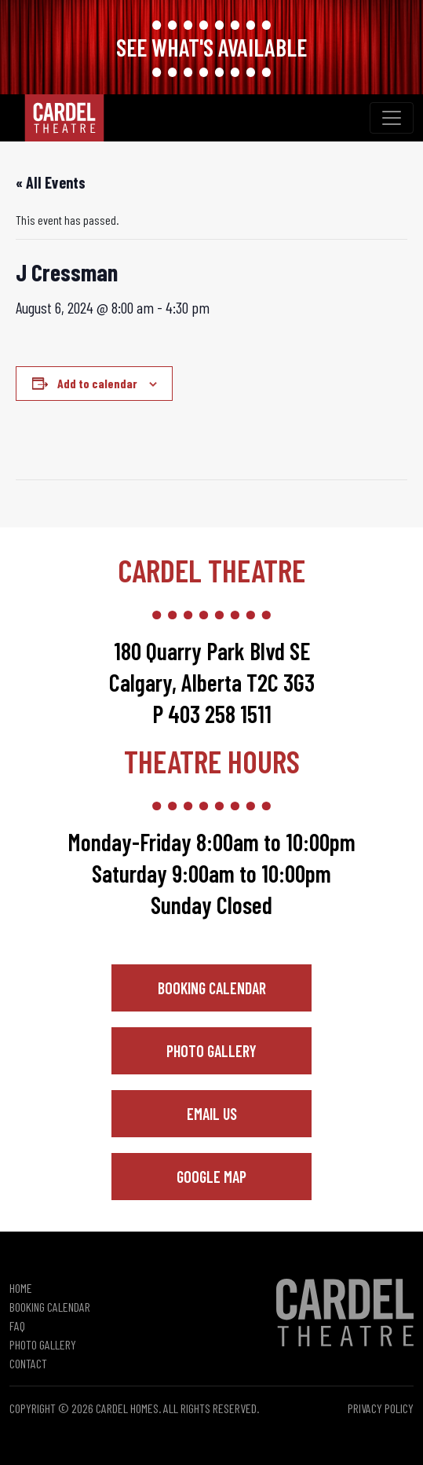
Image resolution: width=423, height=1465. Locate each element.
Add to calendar (97, 383)
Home (20, 1287)
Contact (28, 1363)
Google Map (211, 1176)
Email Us (212, 1113)
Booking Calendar (212, 988)
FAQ (17, 1325)
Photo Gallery (211, 1050)
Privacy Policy (381, 1408)
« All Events (51, 182)
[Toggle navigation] (392, 118)
